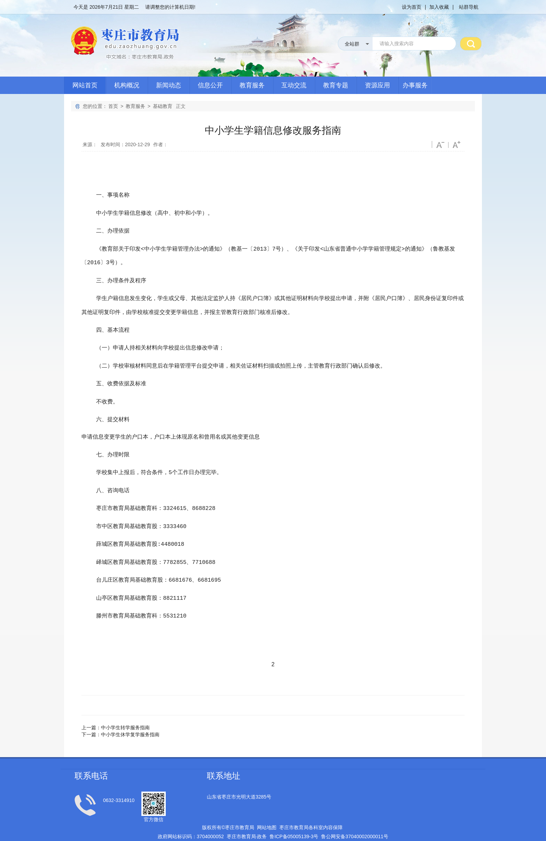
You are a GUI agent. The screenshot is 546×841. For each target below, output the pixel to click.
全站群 (352, 44)
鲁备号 (294, 819)
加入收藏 (439, 7)
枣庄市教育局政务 (247, 819)
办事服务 (415, 85)
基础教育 (162, 106)
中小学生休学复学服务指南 (130, 717)
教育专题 (335, 85)
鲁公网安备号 (354, 819)
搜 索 (471, 43)
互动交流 (293, 85)
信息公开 (210, 85)
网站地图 (266, 810)
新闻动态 (168, 85)
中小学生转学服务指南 (125, 710)
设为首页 (411, 7)
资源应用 (377, 85)
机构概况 (126, 85)
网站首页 (85, 85)
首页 (113, 106)
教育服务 (252, 85)
